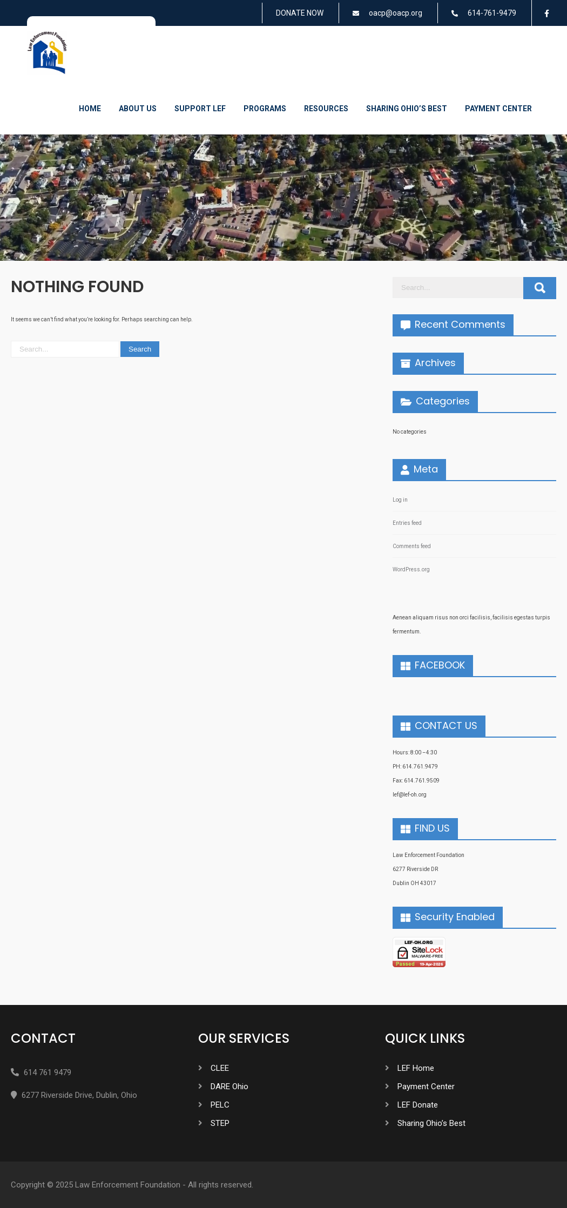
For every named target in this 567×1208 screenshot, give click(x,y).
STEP (220, 1123)
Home (90, 108)
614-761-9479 (492, 13)
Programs (265, 108)
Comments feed (412, 546)
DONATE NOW (299, 13)
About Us (138, 108)
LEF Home (415, 1068)
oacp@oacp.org (395, 13)
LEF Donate (417, 1105)
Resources (326, 108)
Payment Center (498, 108)
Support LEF (200, 108)
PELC (220, 1105)
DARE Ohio (229, 1086)
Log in (400, 500)
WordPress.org (411, 569)
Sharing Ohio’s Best (406, 108)
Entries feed (407, 523)
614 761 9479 (47, 1072)
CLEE (220, 1068)
